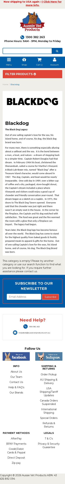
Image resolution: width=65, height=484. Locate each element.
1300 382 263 (32, 37)
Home (5, 84)
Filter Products (20, 74)
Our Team (16, 376)
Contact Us (16, 382)
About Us (16, 371)
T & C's (49, 438)
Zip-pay (16, 462)
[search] (57, 51)
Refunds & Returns (49, 425)
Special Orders (48, 418)
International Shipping (49, 411)
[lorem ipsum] (27, 51)
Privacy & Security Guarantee (49, 445)
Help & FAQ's (16, 387)
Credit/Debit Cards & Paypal (16, 450)
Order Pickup (49, 374)
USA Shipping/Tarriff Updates (49, 392)
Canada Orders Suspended (49, 402)
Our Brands (16, 392)
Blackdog (15, 84)
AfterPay (16, 438)
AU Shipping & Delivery (48, 381)
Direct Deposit (16, 457)
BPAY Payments (16, 443)
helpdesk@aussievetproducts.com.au (31, 333)
